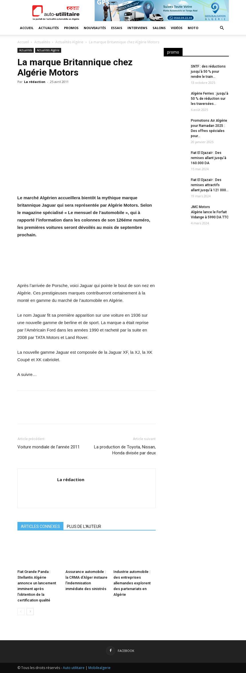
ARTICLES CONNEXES (40, 526)
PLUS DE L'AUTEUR (84, 526)
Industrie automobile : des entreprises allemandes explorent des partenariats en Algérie (132, 583)
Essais (116, 28)
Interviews (137, 28)
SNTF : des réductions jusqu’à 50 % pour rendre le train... (208, 71)
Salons (159, 28)
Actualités (49, 28)
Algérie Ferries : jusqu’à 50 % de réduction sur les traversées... (209, 99)
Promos (71, 28)
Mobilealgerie (99, 667)
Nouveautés (95, 28)
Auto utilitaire (74, 667)
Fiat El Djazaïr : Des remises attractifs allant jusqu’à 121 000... (210, 185)
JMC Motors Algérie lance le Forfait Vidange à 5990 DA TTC (210, 212)
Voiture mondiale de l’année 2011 (48, 447)
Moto (193, 28)
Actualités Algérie (69, 42)
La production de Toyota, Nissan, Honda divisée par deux (125, 450)
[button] (222, 28)
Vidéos (177, 28)
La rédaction (34, 82)
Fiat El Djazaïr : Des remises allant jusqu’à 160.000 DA (208, 158)
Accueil (26, 28)
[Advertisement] (196, 266)
